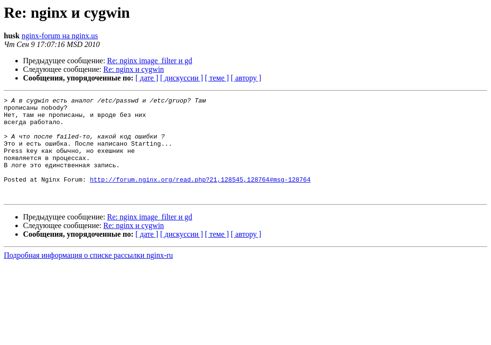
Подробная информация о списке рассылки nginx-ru (88, 275)
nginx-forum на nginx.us (60, 36)
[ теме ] (217, 78)
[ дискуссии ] (181, 78)
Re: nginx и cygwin (134, 69)
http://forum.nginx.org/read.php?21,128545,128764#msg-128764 (200, 196)
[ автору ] (246, 78)
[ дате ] (146, 78)
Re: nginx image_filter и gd (149, 61)
